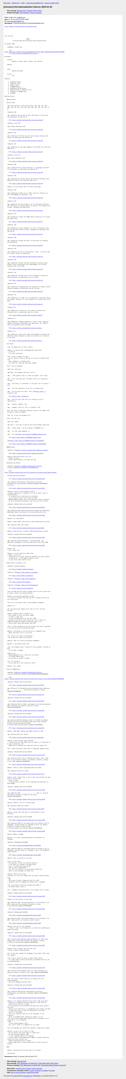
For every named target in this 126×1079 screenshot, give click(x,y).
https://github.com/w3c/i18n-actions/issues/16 (27, 280)
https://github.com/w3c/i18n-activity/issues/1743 (28, 968)
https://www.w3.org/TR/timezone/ (27, 585)
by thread (38, 1070)
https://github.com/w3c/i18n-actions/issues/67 (27, 152)
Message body (21, 10)
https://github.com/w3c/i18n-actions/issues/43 (27, 234)
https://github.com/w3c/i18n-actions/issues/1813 (28, 528)
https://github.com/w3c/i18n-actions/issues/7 (27, 328)
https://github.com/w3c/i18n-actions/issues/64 (27, 198)
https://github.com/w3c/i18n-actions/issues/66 (27, 172)
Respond (30, 10)
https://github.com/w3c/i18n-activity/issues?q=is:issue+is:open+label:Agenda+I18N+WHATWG (34, 679)
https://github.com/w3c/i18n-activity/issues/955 (28, 717)
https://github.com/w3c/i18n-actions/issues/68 (27, 141)
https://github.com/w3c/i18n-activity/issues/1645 (28, 790)
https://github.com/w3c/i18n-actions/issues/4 (27, 341)
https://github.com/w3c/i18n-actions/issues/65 (27, 183)
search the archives (33, 1072)
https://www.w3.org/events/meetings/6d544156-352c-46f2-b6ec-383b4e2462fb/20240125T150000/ (35, 52)
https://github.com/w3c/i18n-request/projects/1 (32, 450)
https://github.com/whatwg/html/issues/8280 (26, 845)
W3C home (7, 3)
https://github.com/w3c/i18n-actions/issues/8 (27, 315)
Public (23, 3)
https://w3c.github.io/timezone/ (27, 572)
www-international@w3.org (34, 3)
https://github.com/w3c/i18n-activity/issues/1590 (28, 820)
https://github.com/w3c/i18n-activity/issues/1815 (28, 479)
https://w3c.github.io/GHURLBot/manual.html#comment (27, 441)
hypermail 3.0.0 (27, 1076)
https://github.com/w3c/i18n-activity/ (29, 466)
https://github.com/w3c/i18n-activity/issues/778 (28, 685)
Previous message (36, 12)
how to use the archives (18, 1072)
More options (38, 10)
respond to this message (23, 1068)
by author (52, 1070)
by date (31, 1070)
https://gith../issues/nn (20, 396)
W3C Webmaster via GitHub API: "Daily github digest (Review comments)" (43, 1065)
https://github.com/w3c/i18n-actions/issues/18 (27, 269)
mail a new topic (37, 1068)
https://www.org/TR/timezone (26, 579)
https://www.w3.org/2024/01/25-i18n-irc (25, 53)
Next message (24, 12)
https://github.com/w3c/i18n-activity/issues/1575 (28, 755)
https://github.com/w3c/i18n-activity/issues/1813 (28, 507)
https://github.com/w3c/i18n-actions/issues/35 (27, 245)
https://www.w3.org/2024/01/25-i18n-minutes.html (21, 26)
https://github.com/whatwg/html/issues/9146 (26, 915)
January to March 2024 (52, 3)
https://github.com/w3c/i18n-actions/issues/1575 (28, 774)
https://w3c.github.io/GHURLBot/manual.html (32, 434)
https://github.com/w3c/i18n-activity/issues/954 (28, 701)
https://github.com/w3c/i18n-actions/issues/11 (27, 304)
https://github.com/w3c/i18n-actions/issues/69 (27, 120)
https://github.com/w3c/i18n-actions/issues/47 (27, 222)
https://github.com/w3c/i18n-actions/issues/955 (27, 737)
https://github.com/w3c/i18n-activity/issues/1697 (28, 936)
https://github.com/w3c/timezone (22, 569)
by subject (45, 1070)
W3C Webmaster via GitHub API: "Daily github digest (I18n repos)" (38, 1063)
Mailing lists (15, 3)
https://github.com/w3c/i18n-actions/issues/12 (27, 291)
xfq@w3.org (21, 17)
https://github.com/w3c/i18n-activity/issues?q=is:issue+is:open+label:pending (30, 472)
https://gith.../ (40, 391)
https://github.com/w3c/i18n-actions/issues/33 (27, 256)
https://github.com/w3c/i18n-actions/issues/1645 (28, 809)
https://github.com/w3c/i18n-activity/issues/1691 (28, 896)
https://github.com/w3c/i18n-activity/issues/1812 (28, 537)
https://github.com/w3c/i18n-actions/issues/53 (27, 210)
